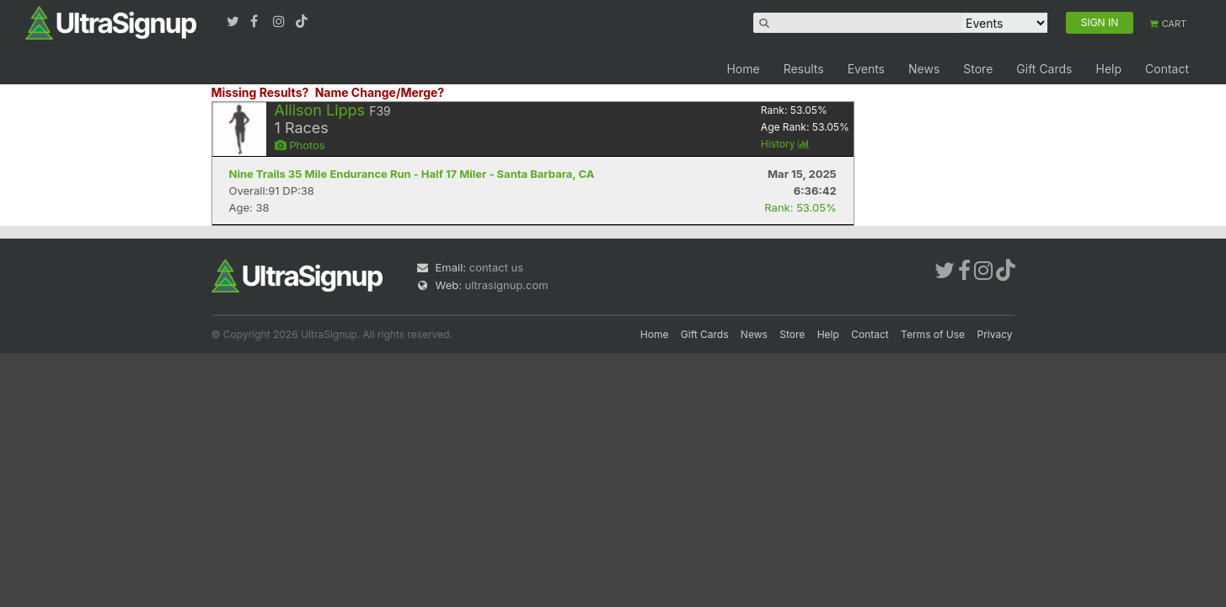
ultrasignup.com (507, 285)
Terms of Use (933, 334)
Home (742, 69)
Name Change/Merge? (380, 92)
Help (1108, 69)
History (785, 143)
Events (866, 69)
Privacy (995, 334)
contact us (496, 267)
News (924, 69)
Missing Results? (260, 92)
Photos (300, 145)
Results (804, 69)
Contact (1167, 69)
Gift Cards (1044, 69)
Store (978, 69)
